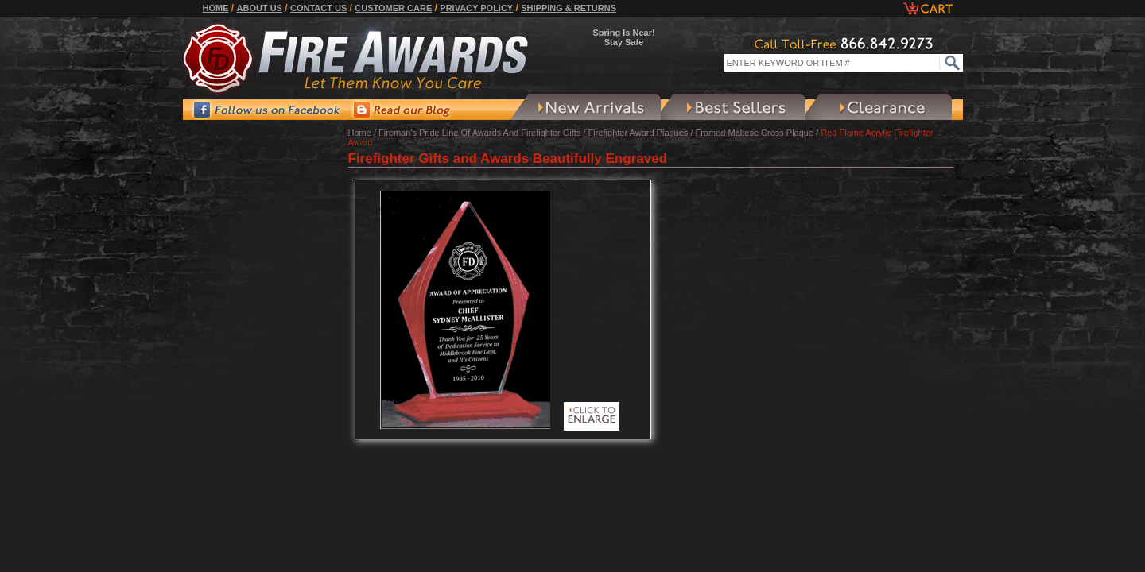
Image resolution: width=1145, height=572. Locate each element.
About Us (259, 8)
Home (216, 8)
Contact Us (318, 8)
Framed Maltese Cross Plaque (755, 132)
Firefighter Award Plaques (639, 132)
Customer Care (393, 8)
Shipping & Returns (568, 8)
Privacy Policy (476, 8)
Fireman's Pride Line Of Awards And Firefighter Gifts (479, 132)
